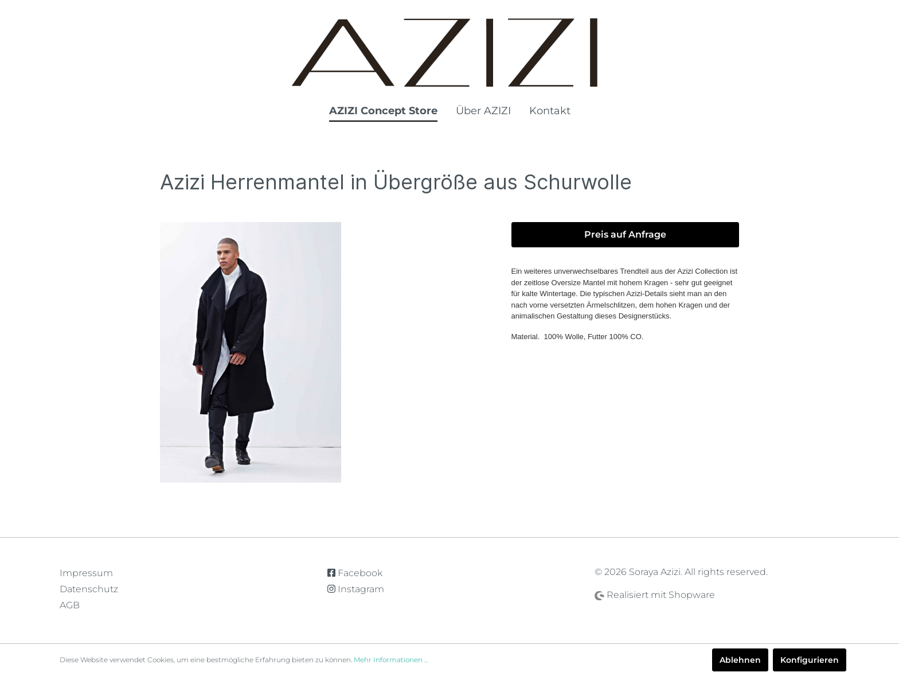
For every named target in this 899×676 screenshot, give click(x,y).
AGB (70, 605)
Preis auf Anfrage (625, 234)
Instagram (355, 589)
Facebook (354, 573)
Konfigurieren (809, 660)
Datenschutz (89, 589)
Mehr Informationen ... (391, 659)
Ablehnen (740, 660)
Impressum (86, 573)
